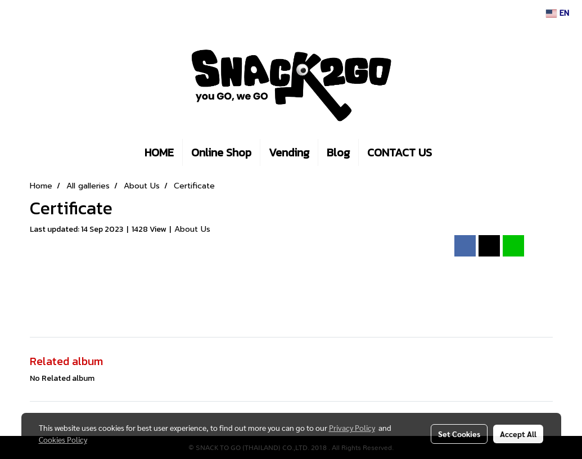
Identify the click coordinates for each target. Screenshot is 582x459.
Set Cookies (459, 434)
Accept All (518, 434)
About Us (192, 229)
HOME (159, 152)
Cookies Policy (63, 439)
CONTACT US (399, 152)
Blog (338, 152)
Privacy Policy (352, 427)
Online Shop (221, 152)
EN (557, 13)
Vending (289, 152)
